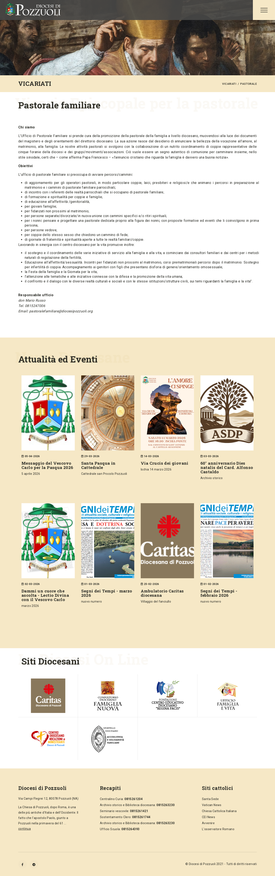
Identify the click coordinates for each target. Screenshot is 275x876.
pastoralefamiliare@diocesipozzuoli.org (61, 311)
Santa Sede (210, 799)
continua (24, 828)
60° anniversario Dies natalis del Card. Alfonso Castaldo (226, 467)
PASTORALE (248, 83)
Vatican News (212, 805)
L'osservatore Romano (218, 829)
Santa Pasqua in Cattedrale (98, 465)
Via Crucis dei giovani (164, 463)
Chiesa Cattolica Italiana (219, 811)
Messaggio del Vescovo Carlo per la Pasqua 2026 (47, 465)
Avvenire (208, 823)
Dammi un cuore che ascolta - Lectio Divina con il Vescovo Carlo (45, 595)
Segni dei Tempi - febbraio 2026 (218, 593)
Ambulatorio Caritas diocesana (162, 593)
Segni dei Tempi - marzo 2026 (106, 593)
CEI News (208, 817)
